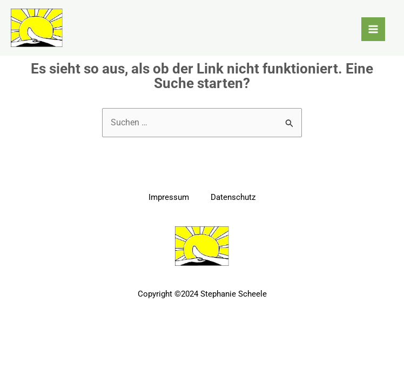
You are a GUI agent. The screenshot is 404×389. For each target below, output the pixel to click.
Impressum (169, 197)
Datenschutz (233, 197)
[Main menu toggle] (373, 29)
